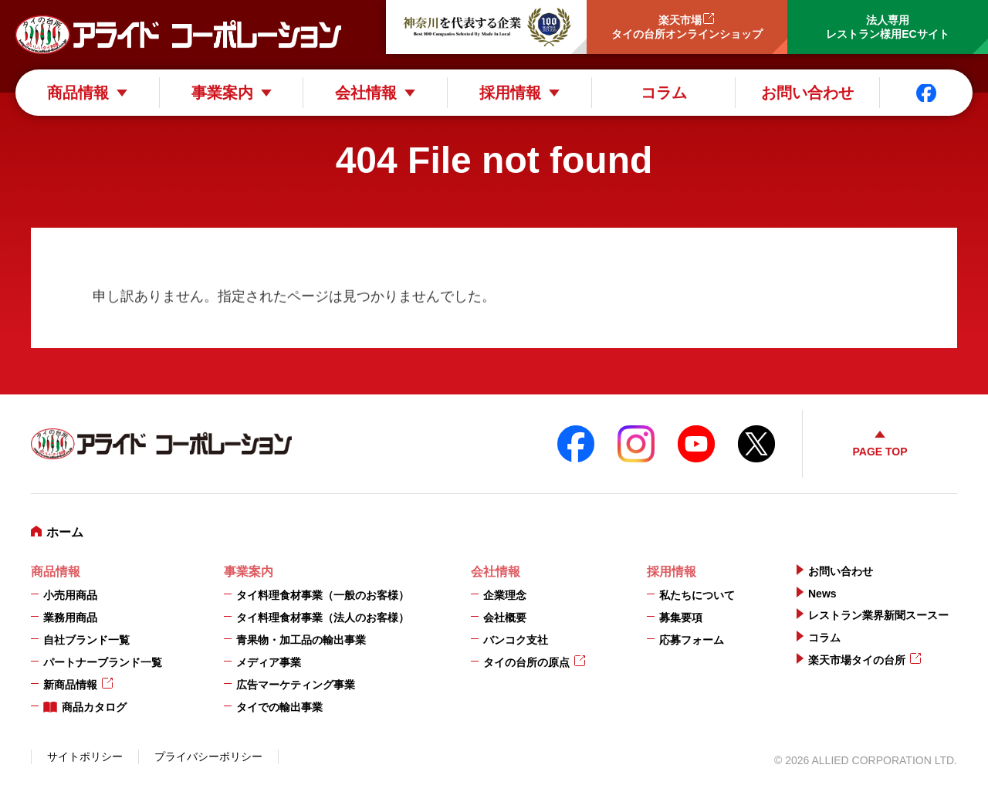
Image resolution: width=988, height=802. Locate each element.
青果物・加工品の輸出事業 (301, 640)
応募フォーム (691, 640)
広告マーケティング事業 (295, 684)
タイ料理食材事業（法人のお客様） (322, 617)
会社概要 (504, 617)
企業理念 (504, 595)
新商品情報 (70, 684)
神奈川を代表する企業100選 (486, 27)
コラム (664, 92)
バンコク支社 (515, 640)
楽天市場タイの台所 (856, 660)
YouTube (696, 443)
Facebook (926, 93)
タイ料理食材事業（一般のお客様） (322, 595)
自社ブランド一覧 (86, 640)
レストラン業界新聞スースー (878, 615)
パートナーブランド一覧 (102, 662)
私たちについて (697, 595)
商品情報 (78, 92)
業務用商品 (70, 617)
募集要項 (680, 617)
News (822, 593)
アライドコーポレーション (178, 34)
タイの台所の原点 (526, 662)
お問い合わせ (807, 92)
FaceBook (575, 443)
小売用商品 (70, 595)
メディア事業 (268, 662)
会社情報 (366, 92)
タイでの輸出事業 (279, 707)
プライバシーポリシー (208, 756)
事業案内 (222, 92)
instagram (636, 443)
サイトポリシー (85, 756)
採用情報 (510, 92)
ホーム (64, 532)
